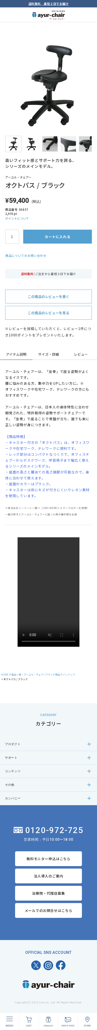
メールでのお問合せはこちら (49, 910)
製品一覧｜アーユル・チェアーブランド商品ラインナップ (43, 674)
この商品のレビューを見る (48, 312)
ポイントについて (17, 218)
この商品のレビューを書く (48, 296)
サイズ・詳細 (48, 354)
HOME (4, 674)
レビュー (81, 354)
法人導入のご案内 (48, 875)
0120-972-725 (49, 830)
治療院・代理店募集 (48, 893)
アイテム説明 (16, 354)
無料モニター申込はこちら (48, 858)
